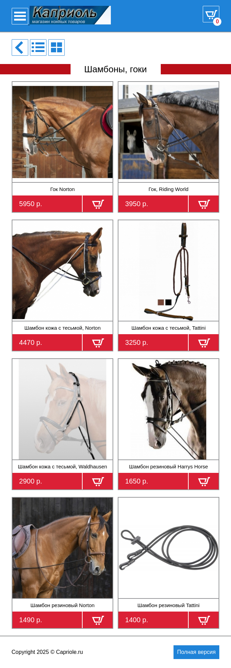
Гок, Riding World (168, 189)
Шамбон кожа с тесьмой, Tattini (169, 328)
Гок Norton (62, 189)
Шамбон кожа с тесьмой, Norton (62, 328)
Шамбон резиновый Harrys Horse (168, 466)
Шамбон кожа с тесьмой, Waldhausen (62, 466)
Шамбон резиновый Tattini (168, 605)
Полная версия (196, 652)
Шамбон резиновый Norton (62, 605)
